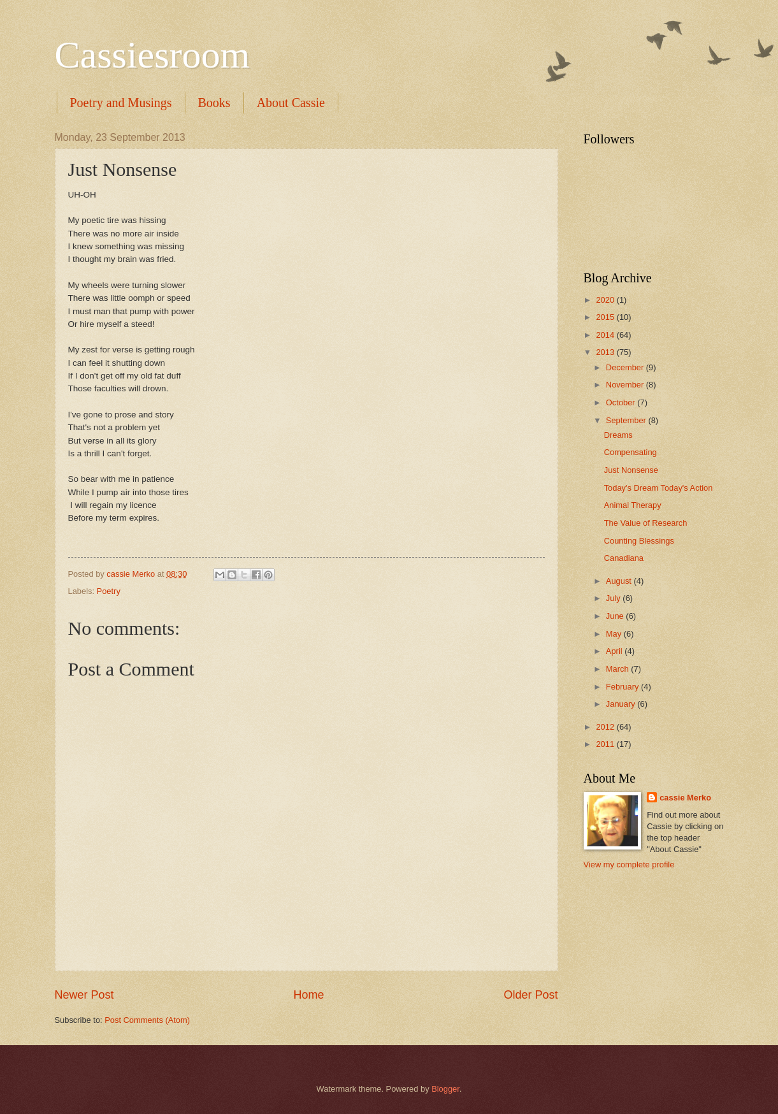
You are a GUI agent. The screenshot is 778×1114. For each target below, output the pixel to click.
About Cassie (291, 103)
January (621, 704)
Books (214, 103)
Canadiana (624, 558)
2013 (606, 352)
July (614, 598)
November (626, 384)
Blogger (445, 1089)
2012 (606, 727)
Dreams (618, 435)
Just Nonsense (631, 470)
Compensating (630, 452)
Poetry (108, 591)
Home (308, 994)
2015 (606, 317)
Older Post (530, 994)
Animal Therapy (632, 505)
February (623, 686)
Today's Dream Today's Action (658, 488)
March (618, 669)
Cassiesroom (152, 55)
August (620, 581)
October (621, 402)
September (627, 420)
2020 (606, 300)
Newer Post (84, 994)
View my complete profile (629, 864)
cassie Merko (685, 797)
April (615, 651)
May (615, 634)
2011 (606, 744)
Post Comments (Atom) (147, 1020)
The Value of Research (646, 523)
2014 (606, 335)
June (616, 616)
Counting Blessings (639, 541)
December (626, 367)
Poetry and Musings (121, 103)
